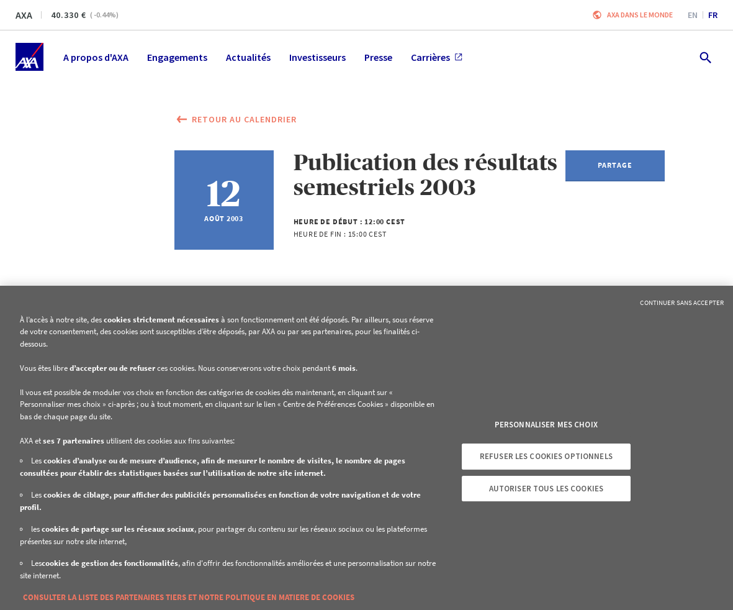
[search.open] (704, 57)
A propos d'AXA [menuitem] (95, 57)
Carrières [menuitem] (436, 57)
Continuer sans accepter (682, 302)
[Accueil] (29, 57)
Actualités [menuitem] (248, 57)
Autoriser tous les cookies (546, 488)
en (693, 14)
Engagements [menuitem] (177, 57)
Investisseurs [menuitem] (317, 57)
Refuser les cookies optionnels (546, 456)
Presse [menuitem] (378, 57)
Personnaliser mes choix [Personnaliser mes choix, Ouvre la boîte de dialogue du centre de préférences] (546, 424)
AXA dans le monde (640, 14)
